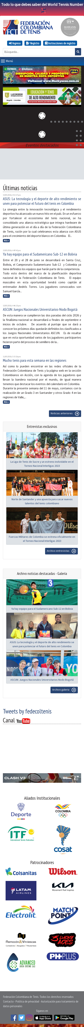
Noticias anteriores (65, 413)
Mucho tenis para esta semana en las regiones (34, 360)
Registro (32, 43)
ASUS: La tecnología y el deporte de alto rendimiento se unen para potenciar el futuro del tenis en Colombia (42, 201)
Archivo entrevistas (61, 551)
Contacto (8, 1001)
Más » (6, 240)
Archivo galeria (64, 690)
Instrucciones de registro (60, 43)
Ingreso (15, 43)
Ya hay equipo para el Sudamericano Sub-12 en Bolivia (40, 254)
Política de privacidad (27, 1001)
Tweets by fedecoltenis (27, 711)
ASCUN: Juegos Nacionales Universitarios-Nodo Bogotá (40, 309)
